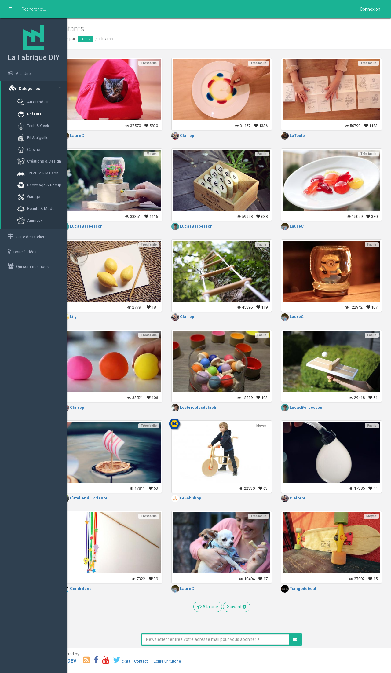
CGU (141, 661)
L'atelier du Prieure (99, 498)
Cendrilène (91, 588)
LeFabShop (196, 498)
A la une (215, 606)
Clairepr (193, 135)
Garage (28, 197)
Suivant (244, 606)
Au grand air (33, 102)
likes (100, 39)
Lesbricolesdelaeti (203, 407)
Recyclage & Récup (39, 185)
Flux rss (121, 39)
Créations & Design (39, 161)
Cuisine (28, 150)
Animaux (29, 221)
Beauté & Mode (35, 209)
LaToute (298, 135)
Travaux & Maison (37, 173)
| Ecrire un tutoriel (182, 661)
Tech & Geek (33, 126)
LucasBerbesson (97, 226)
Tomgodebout (303, 588)
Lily (84, 316)
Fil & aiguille (32, 138)
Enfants (29, 114)
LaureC (87, 135)
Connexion (370, 9)
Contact (156, 661)
